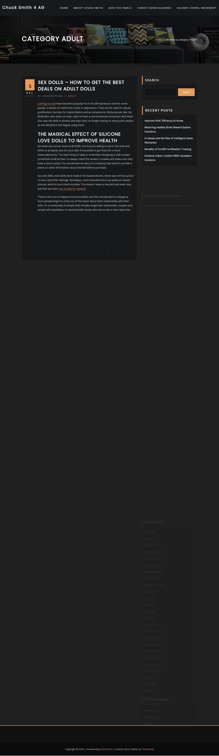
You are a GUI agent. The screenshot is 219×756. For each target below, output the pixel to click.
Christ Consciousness (154, 7)
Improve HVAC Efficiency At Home (163, 120)
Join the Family (120, 7)
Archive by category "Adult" (181, 39)
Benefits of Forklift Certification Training (167, 149)
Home (158, 39)
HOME (64, 7)
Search (152, 80)
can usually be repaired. (72, 188)
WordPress (107, 749)
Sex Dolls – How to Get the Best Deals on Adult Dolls (81, 85)
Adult (72, 95)
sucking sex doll (47, 103)
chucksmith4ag (50, 95)
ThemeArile (148, 749)
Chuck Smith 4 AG (23, 7)
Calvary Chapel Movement (197, 7)
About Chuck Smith (88, 7)
